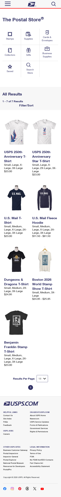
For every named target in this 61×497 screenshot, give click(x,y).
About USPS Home (38, 415)
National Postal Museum (13, 463)
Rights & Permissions (39, 431)
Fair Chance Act (36, 463)
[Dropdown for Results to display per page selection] (42, 378)
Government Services (39, 428)
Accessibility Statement (40, 466)
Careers (6, 434)
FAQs (5, 422)
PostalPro (7, 469)
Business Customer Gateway (15, 450)
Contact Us (8, 415)
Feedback (7, 425)
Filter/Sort (25, 105)
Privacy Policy (36, 450)
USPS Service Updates (39, 422)
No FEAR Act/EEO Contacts (41, 460)
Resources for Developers (14, 466)
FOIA (32, 456)
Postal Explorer (9, 460)
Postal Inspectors (10, 453)
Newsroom (34, 419)
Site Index (7, 419)
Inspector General (10, 456)
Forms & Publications (39, 425)
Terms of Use (35, 453)
